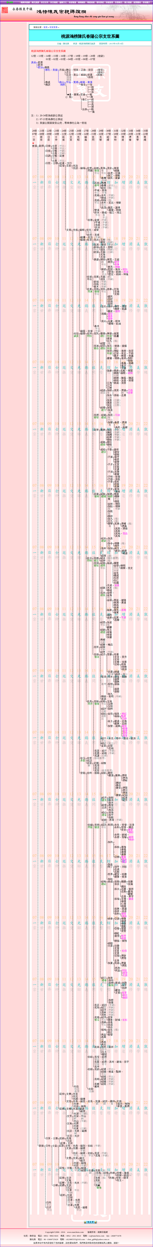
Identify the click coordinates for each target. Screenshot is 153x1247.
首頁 (45, 27)
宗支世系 (54, 27)
